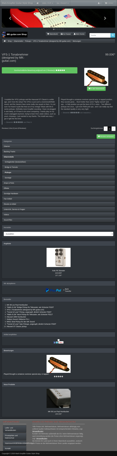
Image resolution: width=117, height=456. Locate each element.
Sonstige (7, 178)
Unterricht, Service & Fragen (14, 209)
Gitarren (7, 146)
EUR (47, 3)
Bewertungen (9, 350)
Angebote (7, 243)
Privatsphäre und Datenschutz (11, 437)
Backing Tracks (9, 152)
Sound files (8, 220)
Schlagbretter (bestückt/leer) (15, 162)
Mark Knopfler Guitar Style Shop (17, 3)
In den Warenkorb (96, 89)
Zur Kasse (66, 34)
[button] (10, 18)
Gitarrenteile (18, 41)
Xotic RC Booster (58, 271)
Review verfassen (106, 136)
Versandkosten (37, 431)
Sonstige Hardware (11, 194)
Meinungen (77, 41)
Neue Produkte (9, 384)
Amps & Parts (9, 183)
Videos (6, 215)
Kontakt (8, 448)
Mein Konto (79, 34)
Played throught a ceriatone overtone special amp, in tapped (26, 374)
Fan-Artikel (8, 199)
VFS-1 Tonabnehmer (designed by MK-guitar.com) (52, 41)
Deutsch (63, 3)
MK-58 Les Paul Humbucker (58, 411)
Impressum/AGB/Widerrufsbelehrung (15, 443)
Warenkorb (52, 34)
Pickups (28, 41)
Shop (10, 41)
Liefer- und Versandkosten (10, 429)
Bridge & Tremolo (11, 167)
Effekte (6, 188)
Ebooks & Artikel (10, 204)
